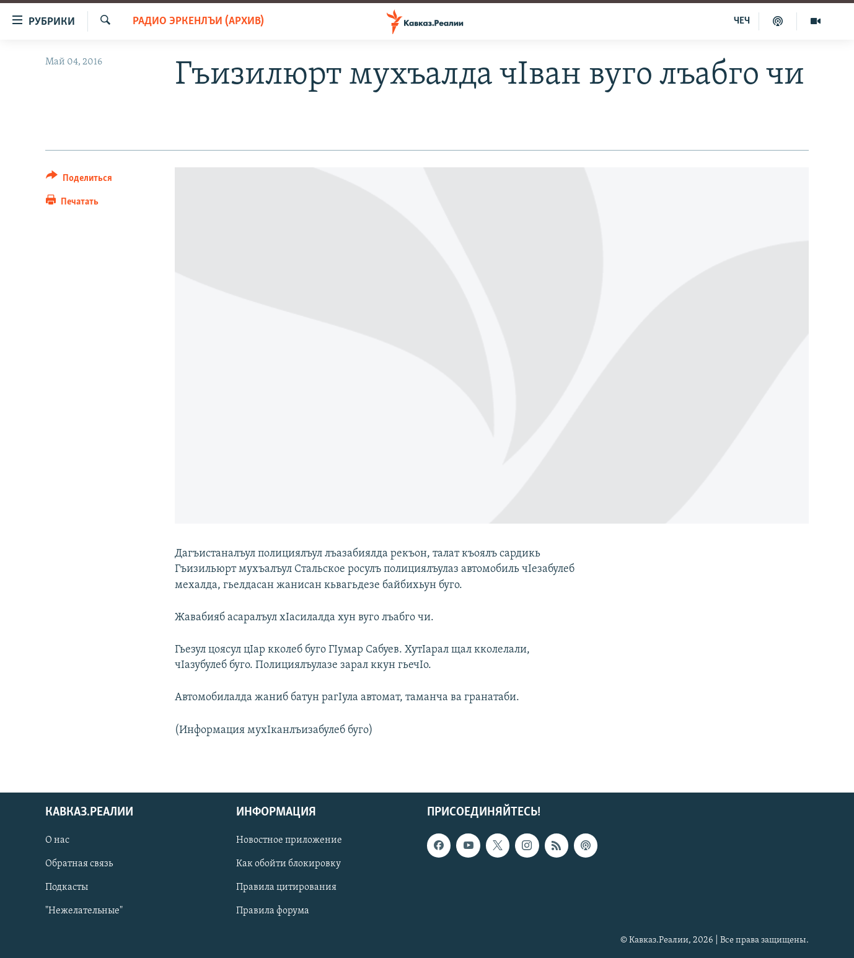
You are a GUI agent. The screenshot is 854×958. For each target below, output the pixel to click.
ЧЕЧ (742, 21)
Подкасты (66, 887)
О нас (57, 840)
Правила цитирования (286, 887)
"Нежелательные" (84, 911)
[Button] (79, 180)
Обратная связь (79, 864)
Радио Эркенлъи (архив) (198, 21)
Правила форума (272, 911)
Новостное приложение (289, 840)
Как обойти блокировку (288, 864)
